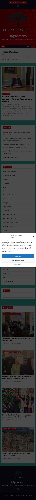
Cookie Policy (17, 264)
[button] (33, 236)
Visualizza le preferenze (18, 261)
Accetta (18, 256)
